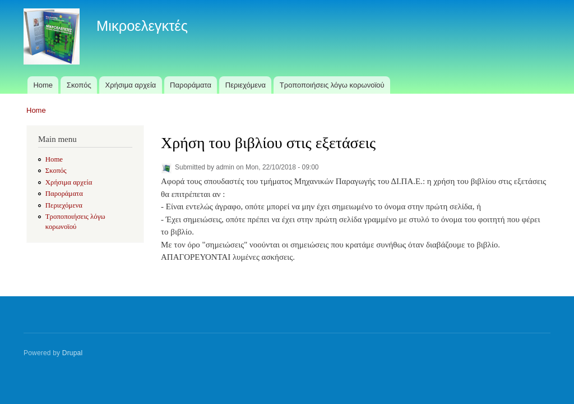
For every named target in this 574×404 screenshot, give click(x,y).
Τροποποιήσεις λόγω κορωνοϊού (332, 85)
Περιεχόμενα (245, 85)
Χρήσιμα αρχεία (130, 85)
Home (43, 85)
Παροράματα (190, 85)
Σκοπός (79, 85)
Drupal (72, 353)
